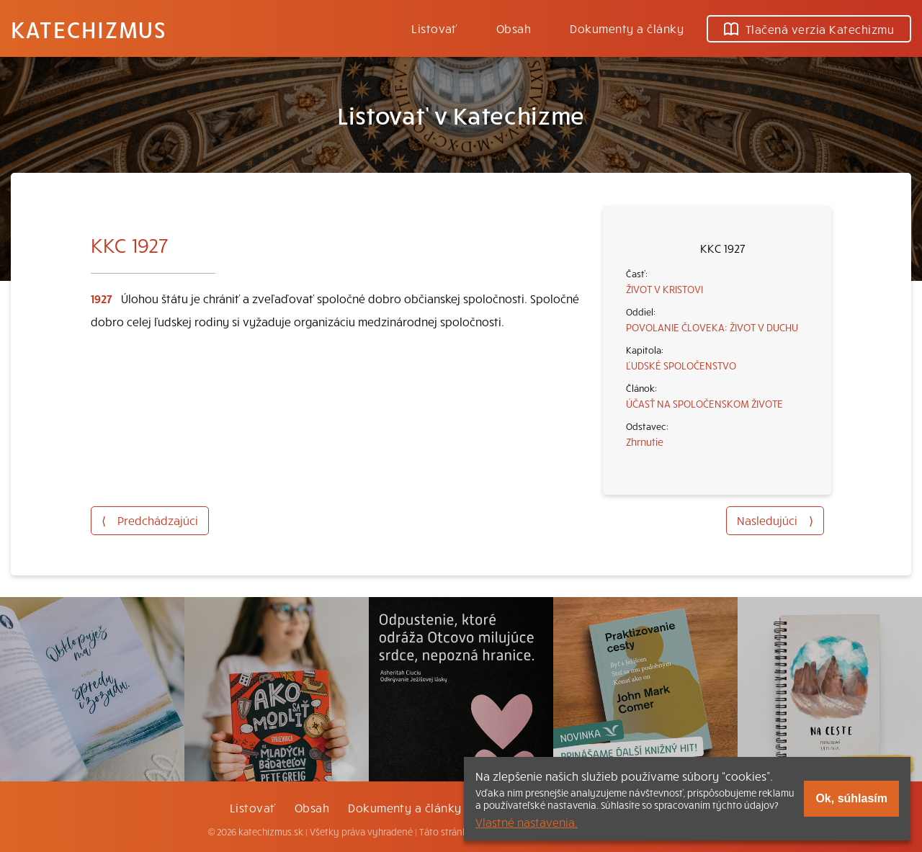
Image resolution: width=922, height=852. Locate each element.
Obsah (513, 28)
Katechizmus (88, 28)
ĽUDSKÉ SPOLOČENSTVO (681, 365)
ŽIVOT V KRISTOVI (664, 288)
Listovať (434, 28)
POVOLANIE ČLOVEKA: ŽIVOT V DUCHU (712, 326)
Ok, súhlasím (851, 798)
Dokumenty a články (627, 28)
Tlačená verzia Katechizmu (809, 29)
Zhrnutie (644, 441)
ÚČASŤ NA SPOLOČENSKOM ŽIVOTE (704, 403)
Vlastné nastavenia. (526, 822)
